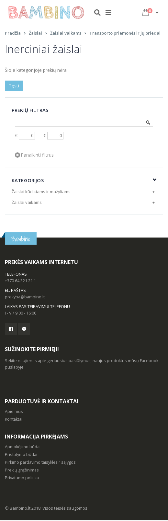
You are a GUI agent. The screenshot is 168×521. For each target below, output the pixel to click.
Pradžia (13, 34)
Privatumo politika (22, 478)
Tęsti (14, 86)
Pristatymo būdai (21, 455)
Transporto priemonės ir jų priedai (125, 34)
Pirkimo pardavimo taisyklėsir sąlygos (40, 463)
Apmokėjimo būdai (22, 447)
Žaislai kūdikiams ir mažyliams (41, 192)
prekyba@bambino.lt (25, 297)
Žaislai (35, 34)
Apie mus (14, 412)
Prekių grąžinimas (22, 470)
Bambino (20, 240)
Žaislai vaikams (65, 34)
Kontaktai (13, 420)
